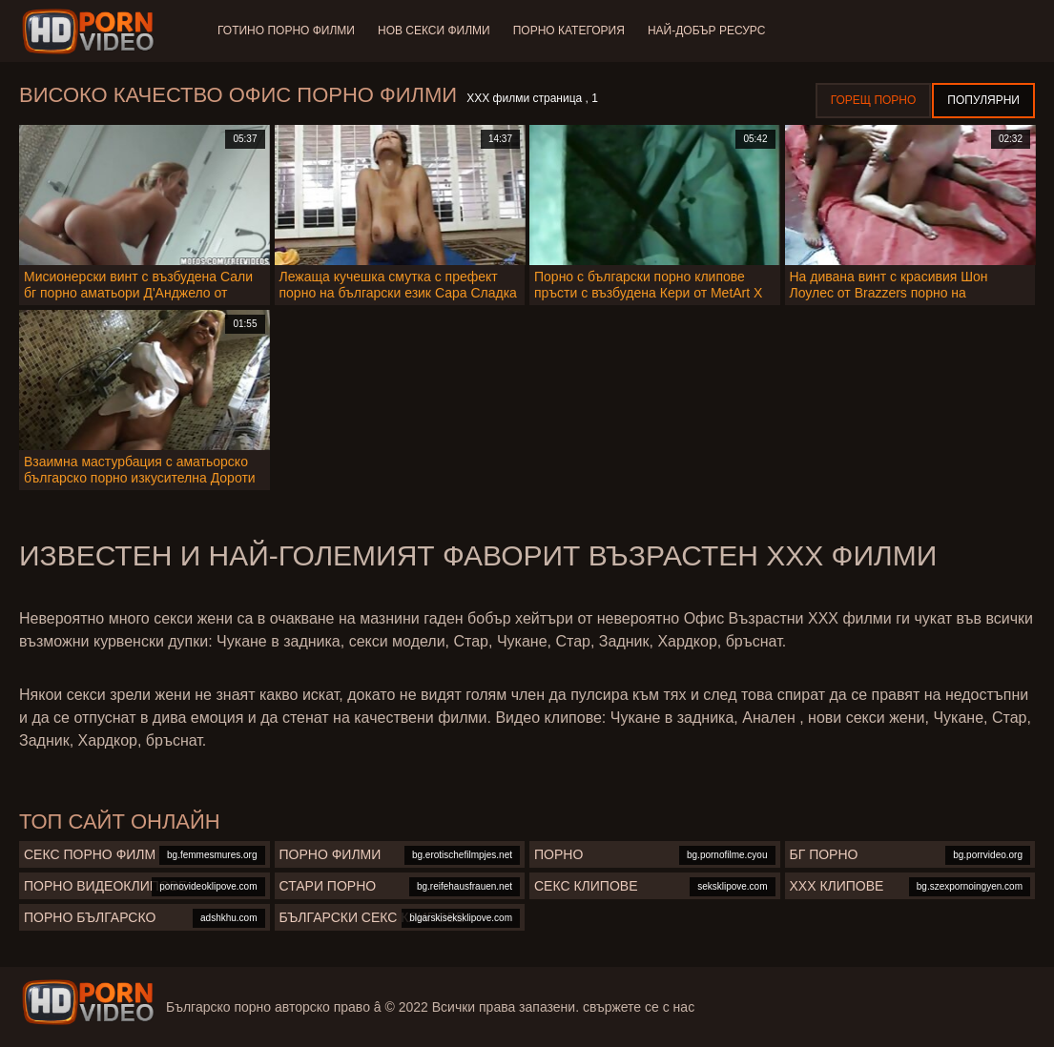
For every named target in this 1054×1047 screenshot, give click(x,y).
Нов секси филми (434, 30)
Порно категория (569, 30)
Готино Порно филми (286, 30)
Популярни (983, 100)
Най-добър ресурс (707, 30)
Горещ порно (874, 100)
